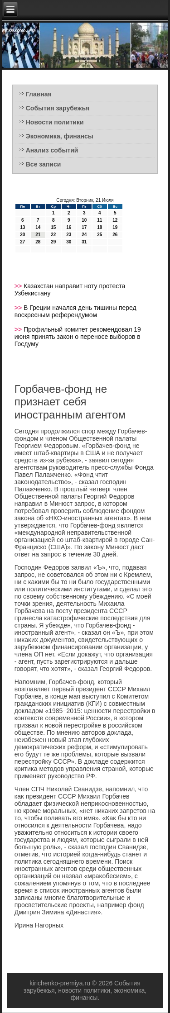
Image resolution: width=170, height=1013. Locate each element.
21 (37, 234)
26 (114, 234)
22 (53, 234)
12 (114, 220)
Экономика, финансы (59, 136)
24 (84, 234)
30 (68, 241)
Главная (39, 94)
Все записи (43, 164)
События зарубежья (57, 108)
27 (22, 241)
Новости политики (55, 122)
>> (19, 286)
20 (22, 234)
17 (84, 227)
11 (99, 220)
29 (53, 241)
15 (53, 227)
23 (68, 234)
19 (114, 227)
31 (84, 241)
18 (99, 227)
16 (68, 227)
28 (37, 241)
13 (22, 227)
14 (37, 227)
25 (99, 234)
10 (84, 220)
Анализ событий (52, 150)
